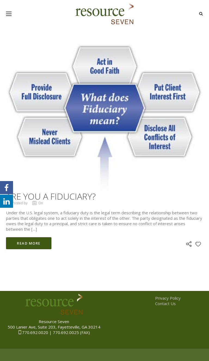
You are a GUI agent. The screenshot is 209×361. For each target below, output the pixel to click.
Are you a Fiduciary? (51, 196)
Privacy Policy (168, 298)
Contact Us (165, 303)
